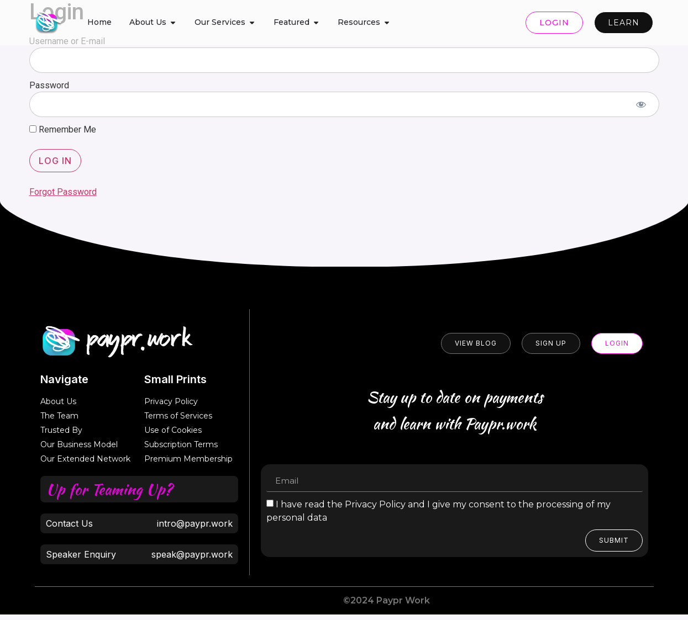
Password (49, 85)
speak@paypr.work (192, 554)
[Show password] (641, 104)
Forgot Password (63, 192)
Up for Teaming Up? (109, 489)
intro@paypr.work (195, 523)
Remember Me (62, 129)
